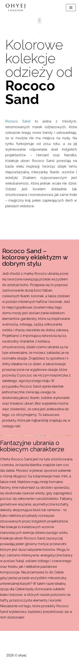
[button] (39, 20)
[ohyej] (15, 7)
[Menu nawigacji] (71, 7)
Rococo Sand (17, 121)
